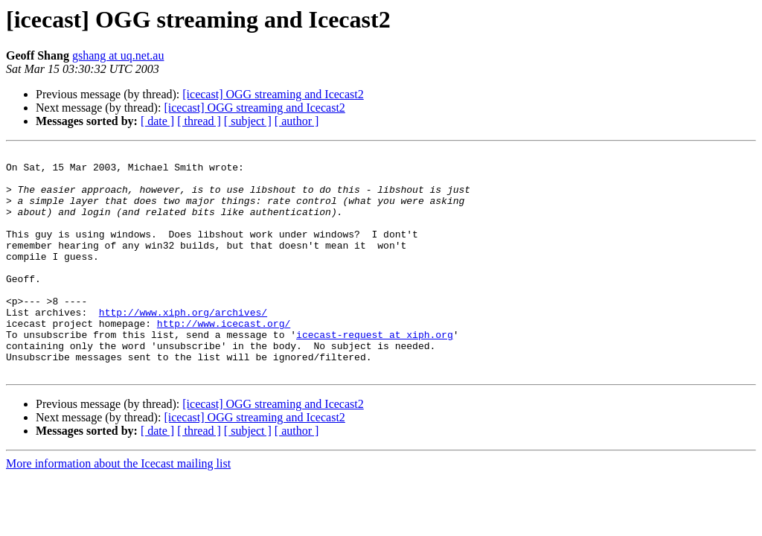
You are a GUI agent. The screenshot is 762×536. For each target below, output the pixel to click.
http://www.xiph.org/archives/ (183, 345)
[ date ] (157, 121)
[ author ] (297, 121)
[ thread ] (199, 121)
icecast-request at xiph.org (374, 372)
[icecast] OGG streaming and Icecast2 (272, 94)
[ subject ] (248, 121)
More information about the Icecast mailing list (118, 508)
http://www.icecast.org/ (223, 359)
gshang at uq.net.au (118, 55)
